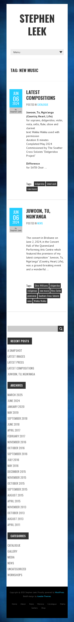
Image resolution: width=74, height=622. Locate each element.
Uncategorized (16, 569)
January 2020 (15, 406)
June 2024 (13, 400)
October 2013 (16, 513)
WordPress (59, 592)
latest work (51, 183)
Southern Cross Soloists (49, 295)
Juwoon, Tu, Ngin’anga (38, 213)
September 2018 (17, 418)
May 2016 (13, 465)
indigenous (32, 290)
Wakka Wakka (40, 301)
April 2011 (13, 524)
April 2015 (14, 501)
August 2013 (15, 518)
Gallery (12, 551)
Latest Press (15, 362)
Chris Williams (41, 285)
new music (32, 189)
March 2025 (15, 394)
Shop (43, 608)
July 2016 (13, 459)
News (40, 223)
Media (10, 557)
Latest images (16, 356)
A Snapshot (14, 350)
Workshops (14, 575)
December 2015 (16, 471)
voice (29, 301)
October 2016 (16, 448)
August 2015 (15, 495)
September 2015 (17, 489)
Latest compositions (40, 94)
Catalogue (42, 104)
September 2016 (17, 454)
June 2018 (13, 424)
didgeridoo (39, 183)
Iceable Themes (44, 596)
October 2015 (16, 483)
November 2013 (16, 507)
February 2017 (16, 436)
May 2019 (13, 412)
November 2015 (16, 477)
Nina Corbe (56, 290)
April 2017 (13, 430)
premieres (31, 295)
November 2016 (16, 442)
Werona (40, 604)
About (23, 604)
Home (14, 604)
